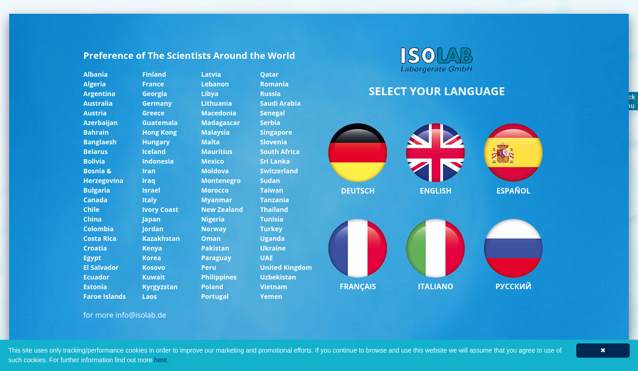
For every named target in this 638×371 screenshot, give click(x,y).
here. (161, 360)
